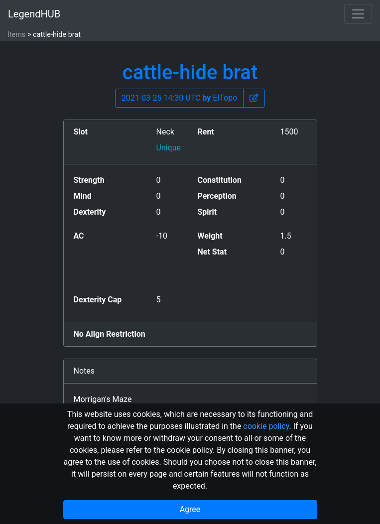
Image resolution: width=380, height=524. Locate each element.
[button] (254, 98)
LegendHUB (34, 14)
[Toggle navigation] (358, 14)
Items (16, 34)
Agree (190, 509)
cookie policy (266, 426)
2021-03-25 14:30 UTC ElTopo (180, 98)
